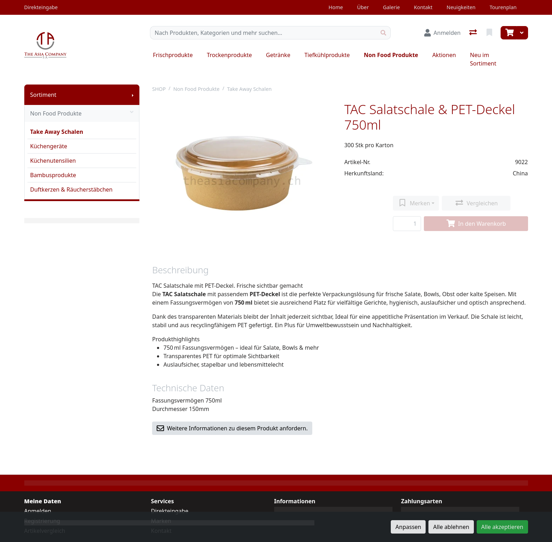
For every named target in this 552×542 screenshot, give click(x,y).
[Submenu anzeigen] (132, 95)
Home (335, 7)
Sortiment (43, 95)
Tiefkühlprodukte (327, 55)
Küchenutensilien (53, 160)
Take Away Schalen (56, 132)
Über (363, 7)
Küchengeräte (48, 146)
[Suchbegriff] (263, 32)
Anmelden (37, 511)
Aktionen (444, 55)
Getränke (278, 55)
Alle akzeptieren (502, 527)
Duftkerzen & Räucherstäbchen (71, 189)
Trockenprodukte (229, 55)
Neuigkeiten (460, 7)
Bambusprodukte (53, 175)
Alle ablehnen (451, 527)
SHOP (159, 89)
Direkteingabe (169, 511)
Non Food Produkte (391, 55)
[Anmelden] (442, 33)
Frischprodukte (173, 55)
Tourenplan (503, 7)
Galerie (391, 7)
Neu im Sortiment (483, 59)
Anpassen (408, 527)
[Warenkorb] (509, 32)
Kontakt (423, 7)
